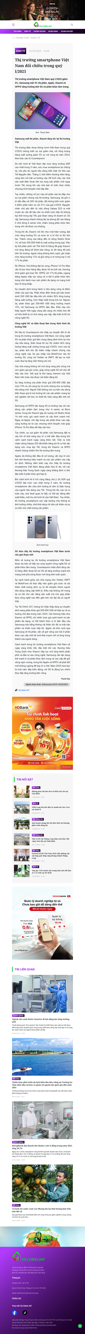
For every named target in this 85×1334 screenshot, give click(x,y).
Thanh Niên (44, 132)
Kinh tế (27, 31)
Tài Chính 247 (26, 606)
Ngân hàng (53, 31)
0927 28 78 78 (23, 1283)
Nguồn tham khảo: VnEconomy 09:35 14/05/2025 (47, 684)
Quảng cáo (16, 1298)
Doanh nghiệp (67, 31)
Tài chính (17, 31)
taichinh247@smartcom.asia (27, 1293)
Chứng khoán (39, 31)
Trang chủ (22, 37)
